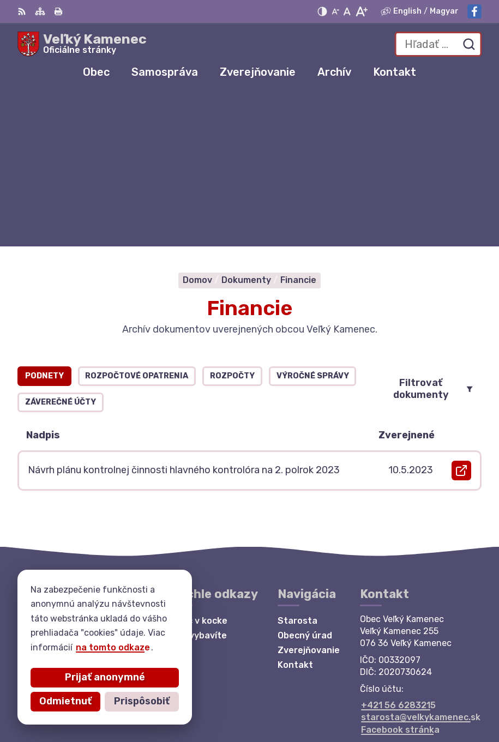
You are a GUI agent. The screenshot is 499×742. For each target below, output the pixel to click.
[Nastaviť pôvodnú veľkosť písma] (347, 11)
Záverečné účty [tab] (60, 247)
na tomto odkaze (68, 647)
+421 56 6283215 (398, 550)
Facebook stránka (400, 575)
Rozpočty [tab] (232, 221)
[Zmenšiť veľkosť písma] (335, 11)
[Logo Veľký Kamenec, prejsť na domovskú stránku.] (82, 44)
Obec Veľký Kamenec (427, 698)
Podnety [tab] (44, 221)
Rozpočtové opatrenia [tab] (136, 221)
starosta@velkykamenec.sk (420, 563)
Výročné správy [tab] (312, 221)
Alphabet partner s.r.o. (423, 684)
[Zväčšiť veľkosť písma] (361, 11)
